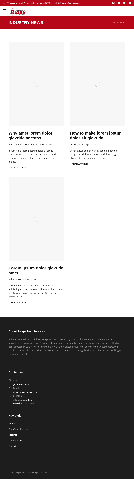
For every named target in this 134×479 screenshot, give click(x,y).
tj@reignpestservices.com (69, 3)
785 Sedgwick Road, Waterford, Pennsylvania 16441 (28, 3)
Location (17, 395)
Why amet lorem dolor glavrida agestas (30, 135)
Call (15, 380)
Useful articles (31, 144)
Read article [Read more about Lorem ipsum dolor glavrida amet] (18, 302)
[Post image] (36, 84)
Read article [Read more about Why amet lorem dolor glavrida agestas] (18, 168)
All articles (117, 22)
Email (16, 388)
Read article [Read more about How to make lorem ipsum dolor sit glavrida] (80, 164)
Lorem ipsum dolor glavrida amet (36, 270)
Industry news (16, 144)
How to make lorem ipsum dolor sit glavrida (95, 135)
